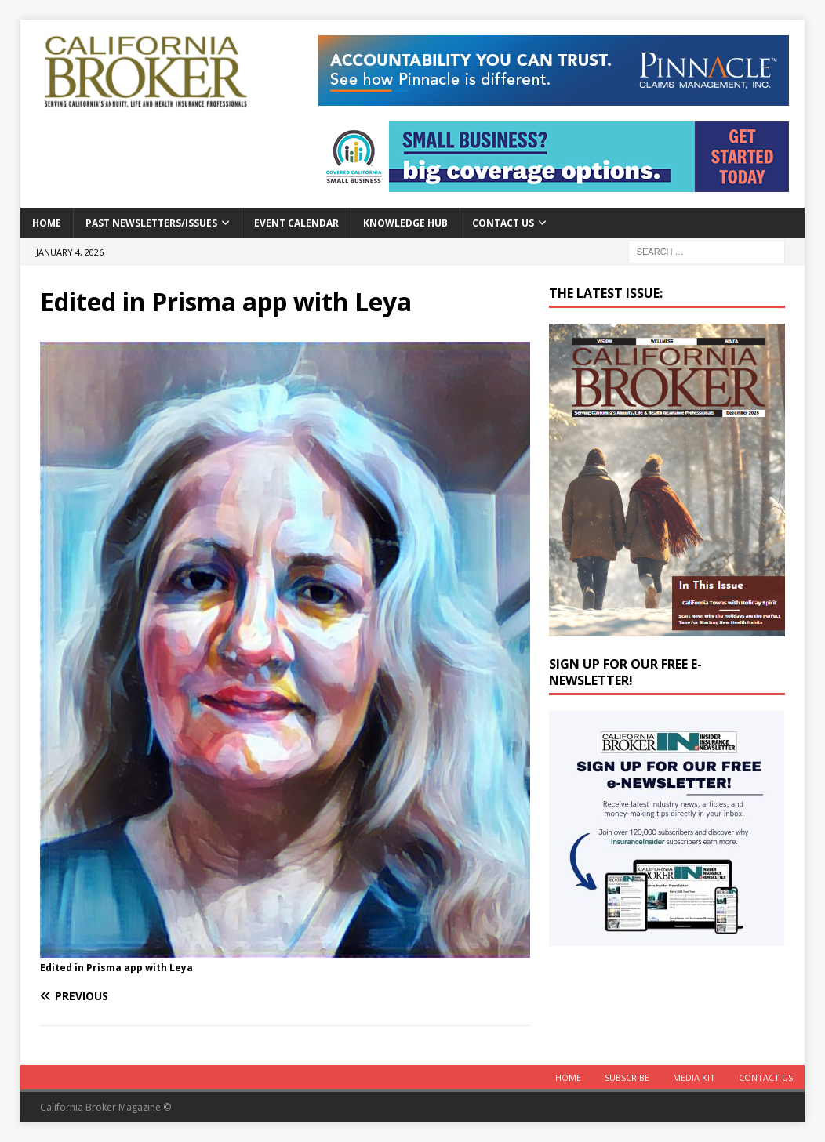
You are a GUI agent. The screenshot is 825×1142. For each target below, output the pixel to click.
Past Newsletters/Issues (151, 223)
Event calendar (296, 223)
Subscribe (627, 1077)
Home (46, 223)
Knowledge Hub (405, 223)
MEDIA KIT (694, 1077)
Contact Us (503, 223)
